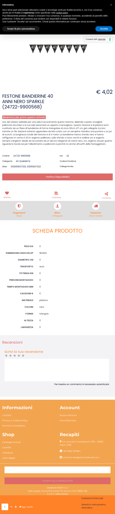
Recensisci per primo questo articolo (24, 117)
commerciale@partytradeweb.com (81, 457)
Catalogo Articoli (11, 442)
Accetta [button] (104, 29)
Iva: (61, 155)
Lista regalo (8, 457)
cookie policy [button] (62, 13)
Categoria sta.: (67, 166)
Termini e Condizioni (13, 425)
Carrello (6, 447)
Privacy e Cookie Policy (15, 420)
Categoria (7, 161)
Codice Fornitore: (68, 161)
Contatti (6, 415)
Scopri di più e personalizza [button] (21, 29)
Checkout (7, 452)
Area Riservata (68, 420)
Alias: (4, 166)
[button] (7, 194)
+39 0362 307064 (72, 451)
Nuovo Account (68, 415)
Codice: (6, 155)
